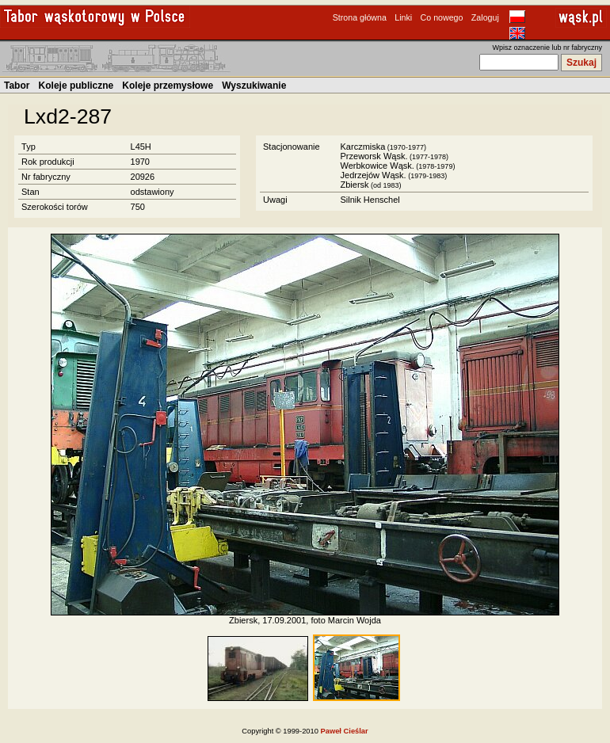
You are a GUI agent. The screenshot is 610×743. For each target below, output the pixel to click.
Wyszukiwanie (254, 85)
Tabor (16, 85)
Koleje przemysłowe (167, 85)
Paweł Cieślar (344, 731)
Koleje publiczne (76, 85)
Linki (403, 17)
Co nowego (442, 17)
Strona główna (360, 17)
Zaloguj (485, 17)
